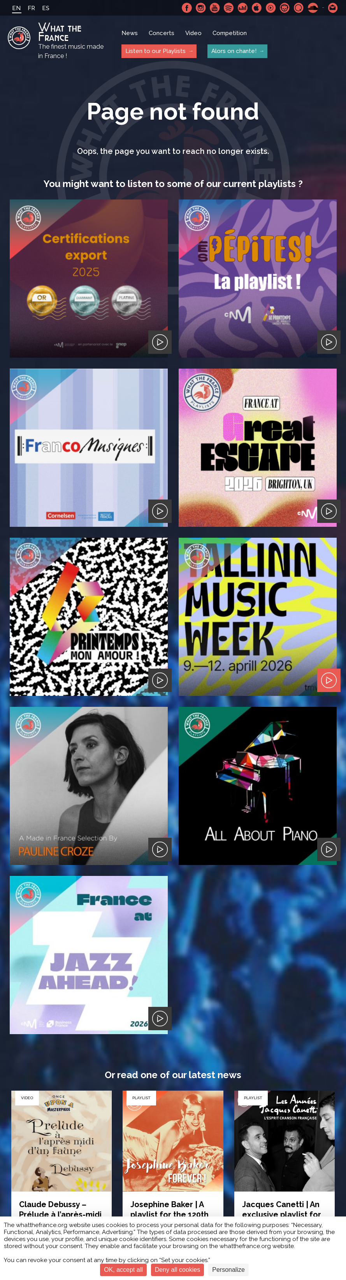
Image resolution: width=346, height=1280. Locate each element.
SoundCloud (313, 8)
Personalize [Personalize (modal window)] (228, 1269)
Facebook (187, 8)
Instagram (201, 8)
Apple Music (257, 8)
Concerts (161, 33)
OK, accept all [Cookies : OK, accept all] (123, 1269)
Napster (285, 8)
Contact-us (333, 8)
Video (193, 33)
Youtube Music (271, 8)
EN (16, 8)
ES (45, 8)
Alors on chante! (233, 51)
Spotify (229, 8)
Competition (230, 33)
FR (31, 8)
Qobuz (299, 8)
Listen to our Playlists (155, 51)
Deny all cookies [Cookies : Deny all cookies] (177, 1269)
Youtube (215, 8)
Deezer (243, 8)
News (129, 33)
